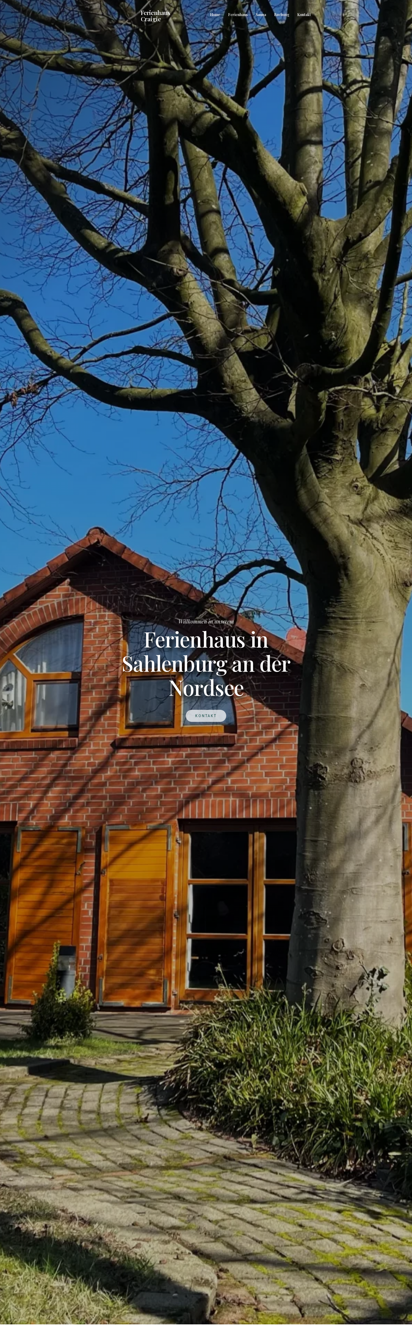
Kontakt (304, 14)
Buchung (281, 14)
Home (215, 14)
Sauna (261, 14)
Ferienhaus (238, 14)
